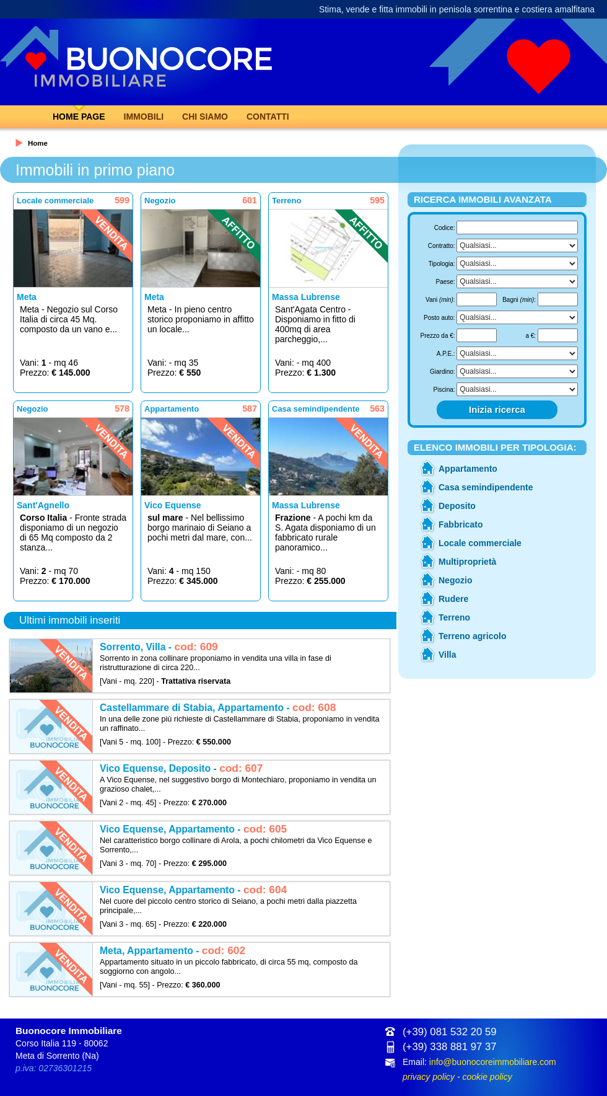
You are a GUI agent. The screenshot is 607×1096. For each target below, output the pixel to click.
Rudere (453, 599)
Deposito (457, 506)
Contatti (268, 117)
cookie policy (487, 1077)
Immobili (144, 117)
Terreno (454, 617)
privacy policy (429, 1077)
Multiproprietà (467, 562)
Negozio (455, 580)
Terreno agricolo (472, 636)
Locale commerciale (480, 543)
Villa (447, 655)
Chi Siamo (205, 117)
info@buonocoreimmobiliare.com (492, 1062)
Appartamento (468, 469)
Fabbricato (461, 524)
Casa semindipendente (486, 487)
